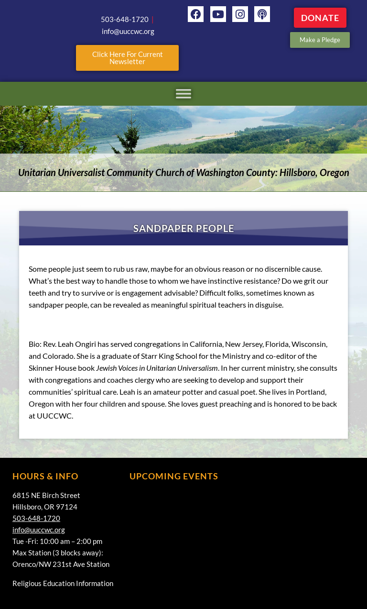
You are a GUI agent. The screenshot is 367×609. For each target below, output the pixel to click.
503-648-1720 (36, 518)
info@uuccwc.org (38, 529)
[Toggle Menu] (183, 93)
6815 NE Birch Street (46, 495)
